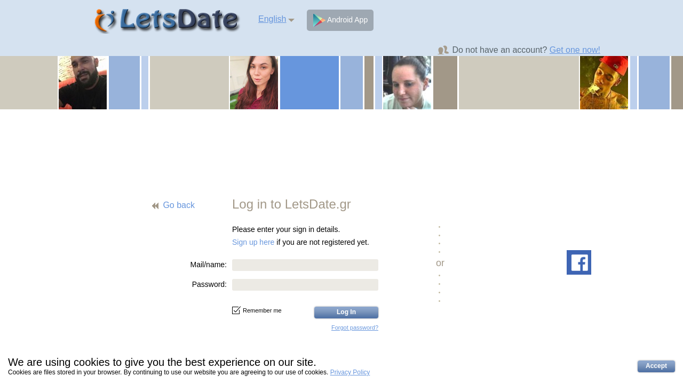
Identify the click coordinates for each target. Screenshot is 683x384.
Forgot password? (354, 327)
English (272, 18)
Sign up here (253, 242)
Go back (179, 205)
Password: (209, 284)
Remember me (257, 310)
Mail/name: (208, 264)
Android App (340, 20)
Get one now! (575, 49)
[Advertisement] (341, 147)
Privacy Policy (350, 372)
